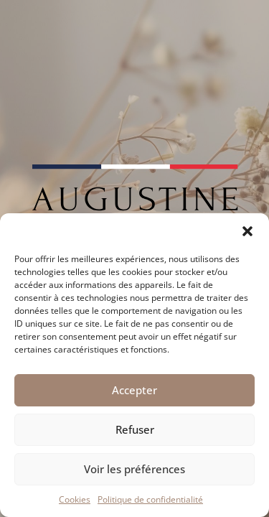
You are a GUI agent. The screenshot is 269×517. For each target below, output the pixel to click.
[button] (247, 231)
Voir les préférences (134, 469)
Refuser (134, 429)
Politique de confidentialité (150, 499)
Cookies (74, 499)
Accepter (134, 390)
